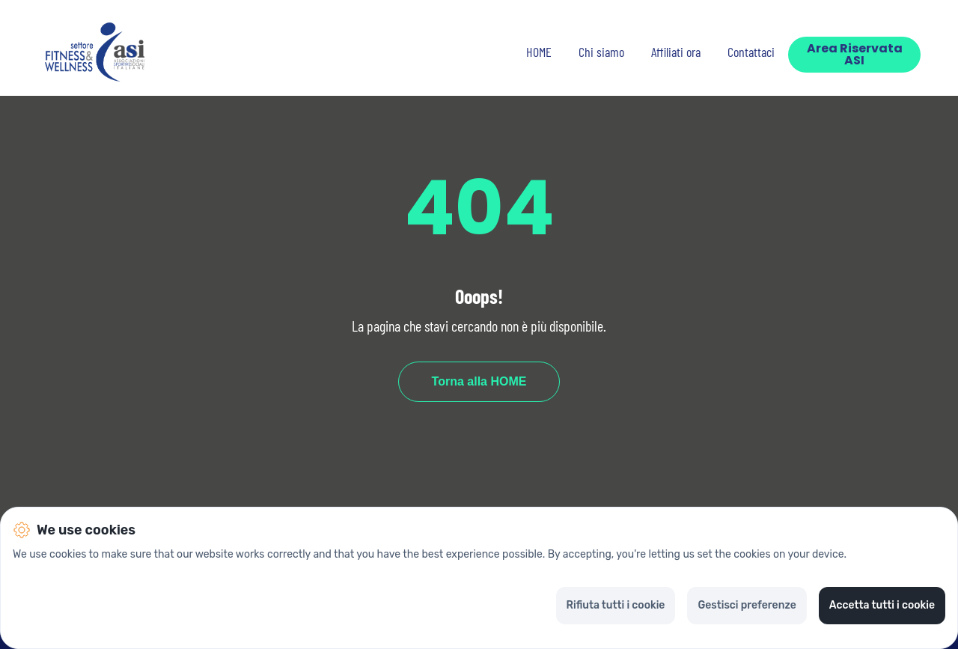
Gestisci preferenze (747, 605)
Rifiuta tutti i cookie (616, 605)
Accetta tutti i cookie (882, 605)
